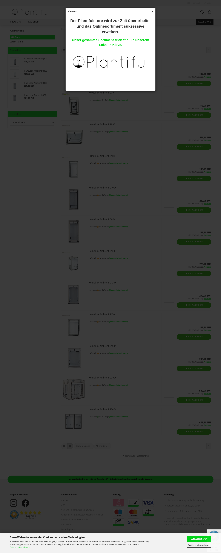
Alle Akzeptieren (199, 539)
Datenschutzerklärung (20, 547)
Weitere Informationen (199, 545)
